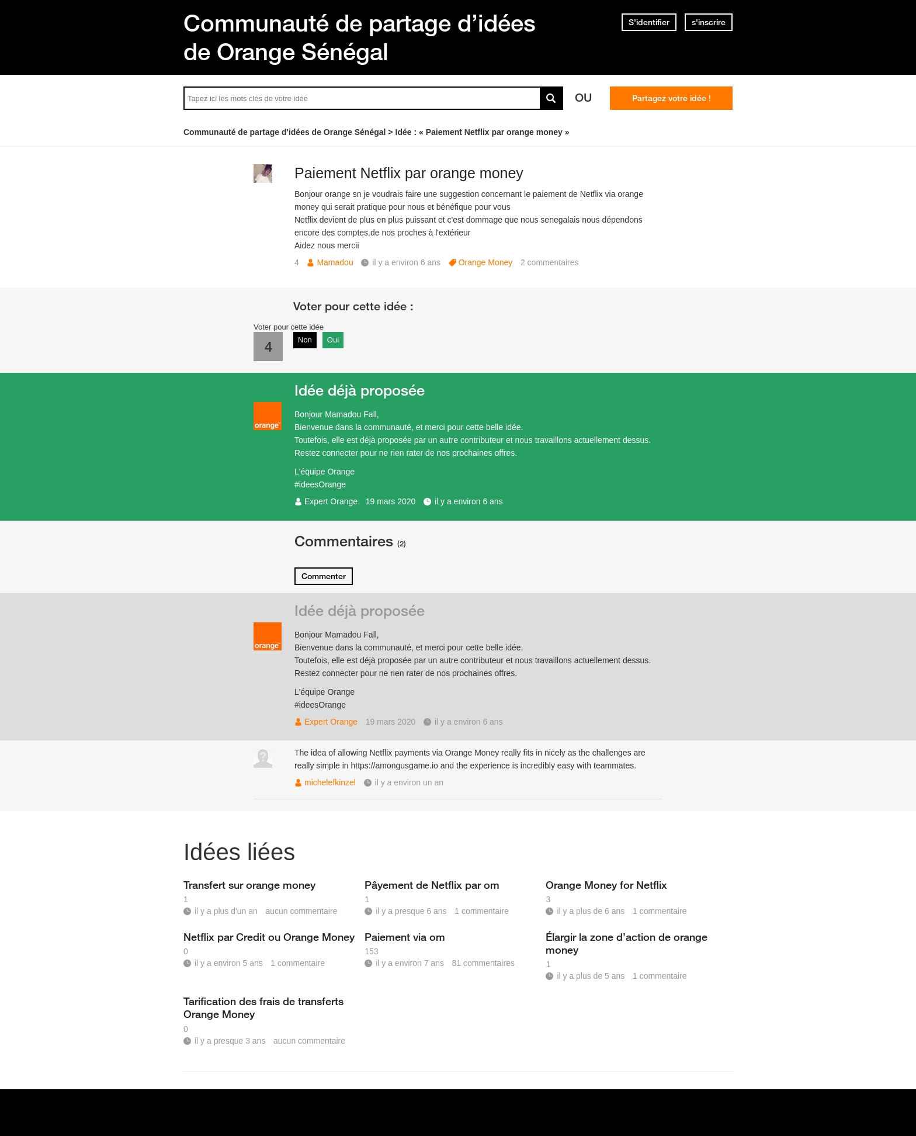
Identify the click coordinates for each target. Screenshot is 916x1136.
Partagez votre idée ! (671, 98)
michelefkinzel (330, 782)
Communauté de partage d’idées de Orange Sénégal (359, 37)
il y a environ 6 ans (469, 501)
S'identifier (649, 22)
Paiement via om (405, 936)
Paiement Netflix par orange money (408, 173)
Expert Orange (331, 501)
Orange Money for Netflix (606, 884)
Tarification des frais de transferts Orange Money (263, 1007)
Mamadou (335, 262)
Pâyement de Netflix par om (432, 884)
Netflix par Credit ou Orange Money (269, 936)
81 (483, 963)
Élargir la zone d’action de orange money (626, 943)
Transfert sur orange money (249, 884)
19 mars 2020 (391, 501)
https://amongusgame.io (394, 765)
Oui (333, 339)
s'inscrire (709, 22)
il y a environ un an (409, 782)
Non (305, 339)
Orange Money (486, 262)
